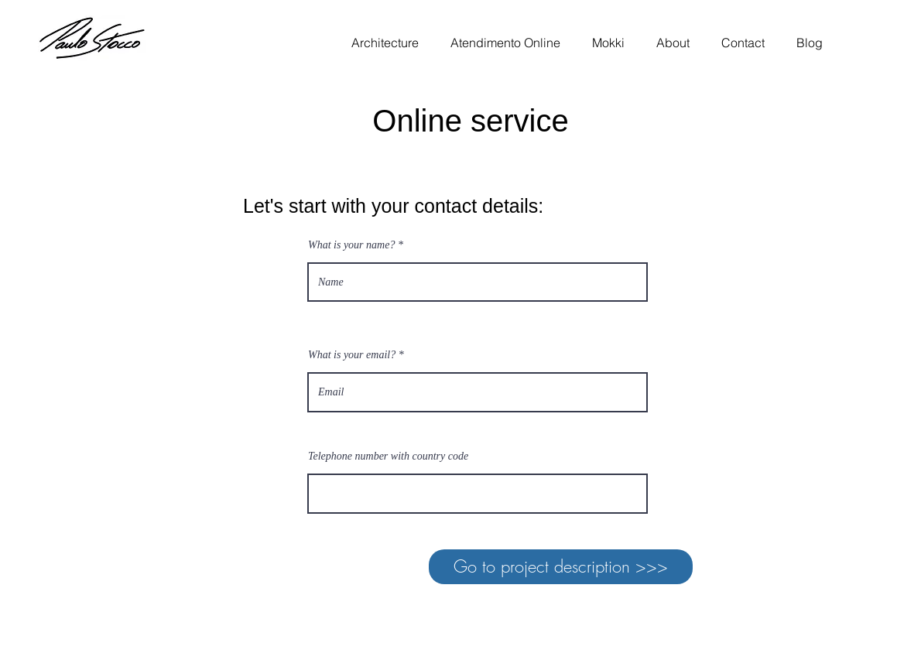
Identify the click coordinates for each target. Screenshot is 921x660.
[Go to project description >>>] (561, 566)
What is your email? (351, 355)
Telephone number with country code (388, 456)
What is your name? (351, 245)
